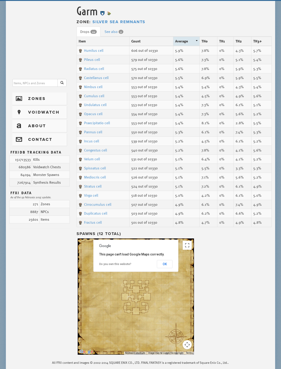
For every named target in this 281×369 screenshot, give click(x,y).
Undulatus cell (93, 104)
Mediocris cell (92, 177)
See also (113, 31)
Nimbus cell (90, 86)
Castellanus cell (94, 77)
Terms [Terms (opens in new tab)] (189, 353)
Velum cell (89, 159)
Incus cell (89, 141)
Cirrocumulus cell (95, 204)
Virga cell (88, 195)
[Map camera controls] (187, 344)
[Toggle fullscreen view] (187, 245)
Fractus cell (90, 222)
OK (165, 264)
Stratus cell (90, 186)
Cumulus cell (91, 96)
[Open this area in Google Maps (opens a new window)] (86, 352)
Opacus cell (90, 113)
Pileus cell (89, 59)
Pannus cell (90, 132)
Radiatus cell (91, 68)
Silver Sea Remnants (118, 21)
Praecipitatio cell (94, 123)
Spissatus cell (92, 168)
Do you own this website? (115, 264)
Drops (88, 31)
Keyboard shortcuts (135, 353)
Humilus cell (91, 50)
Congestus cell (93, 150)
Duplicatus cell (93, 213)
